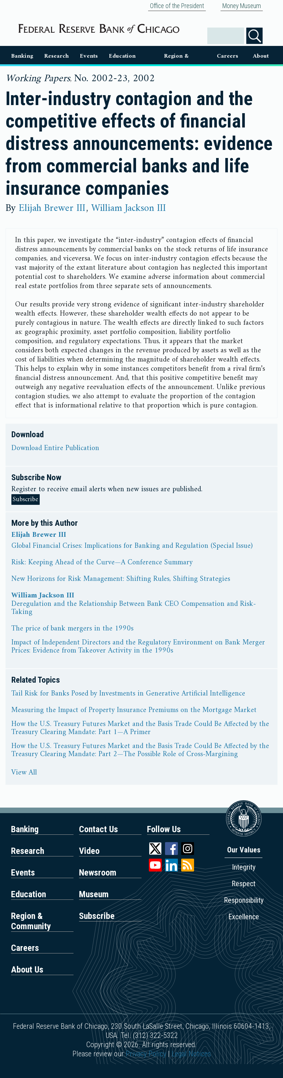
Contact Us (98, 829)
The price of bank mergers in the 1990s (72, 629)
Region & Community (31, 921)
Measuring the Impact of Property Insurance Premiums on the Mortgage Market (134, 711)
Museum (94, 894)
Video (89, 851)
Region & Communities (176, 57)
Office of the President (177, 6)
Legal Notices (191, 1053)
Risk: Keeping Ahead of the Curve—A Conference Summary (102, 563)
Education (122, 56)
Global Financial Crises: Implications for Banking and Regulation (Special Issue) (131, 546)
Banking (22, 56)
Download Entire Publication (55, 449)
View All (24, 773)
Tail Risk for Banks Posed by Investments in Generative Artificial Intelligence (128, 694)
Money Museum (241, 6)
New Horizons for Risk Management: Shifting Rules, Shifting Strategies (120, 579)
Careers (227, 56)
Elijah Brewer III (53, 208)
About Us (261, 57)
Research (56, 56)
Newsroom (98, 872)
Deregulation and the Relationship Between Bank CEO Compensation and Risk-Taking (133, 608)
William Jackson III (128, 208)
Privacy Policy (146, 1053)
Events (89, 56)
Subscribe (25, 499)
